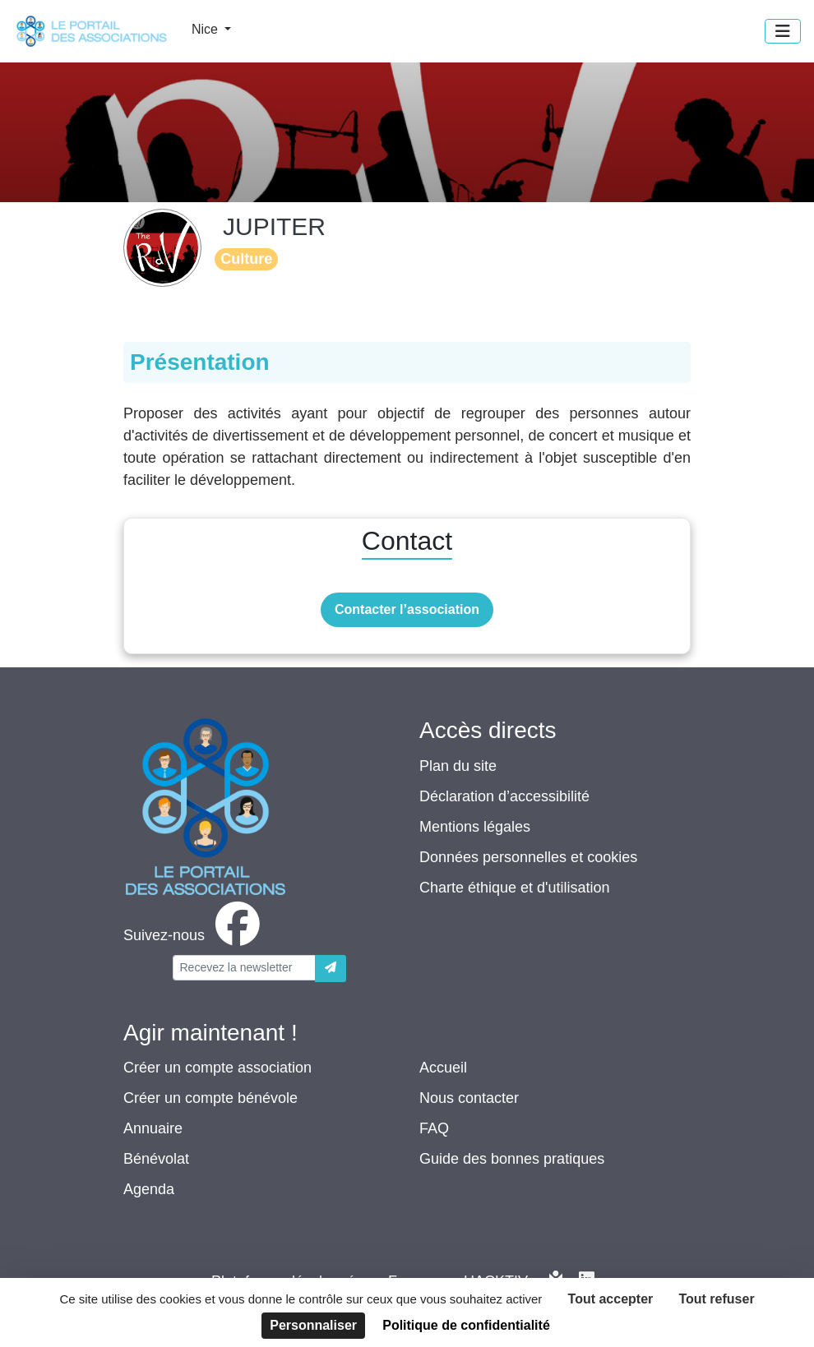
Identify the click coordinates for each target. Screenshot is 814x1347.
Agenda (148, 1189)
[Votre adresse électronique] (244, 967)
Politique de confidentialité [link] (466, 1325)
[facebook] (194, 935)
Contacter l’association (407, 609)
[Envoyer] (330, 968)
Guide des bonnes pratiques (511, 1159)
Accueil (443, 1067)
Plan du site (458, 766)
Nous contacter (469, 1098)
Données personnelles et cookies (528, 857)
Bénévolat (156, 1159)
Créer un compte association (217, 1067)
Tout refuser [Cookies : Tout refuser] (716, 1299)
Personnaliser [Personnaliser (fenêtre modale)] (313, 1325)
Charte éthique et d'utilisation (514, 887)
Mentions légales (474, 827)
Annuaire (153, 1128)
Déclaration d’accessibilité (504, 796)
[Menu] (783, 31)
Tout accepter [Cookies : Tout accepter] (611, 1299)
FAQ (434, 1128)
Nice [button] (206, 29)
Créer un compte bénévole (210, 1098)
